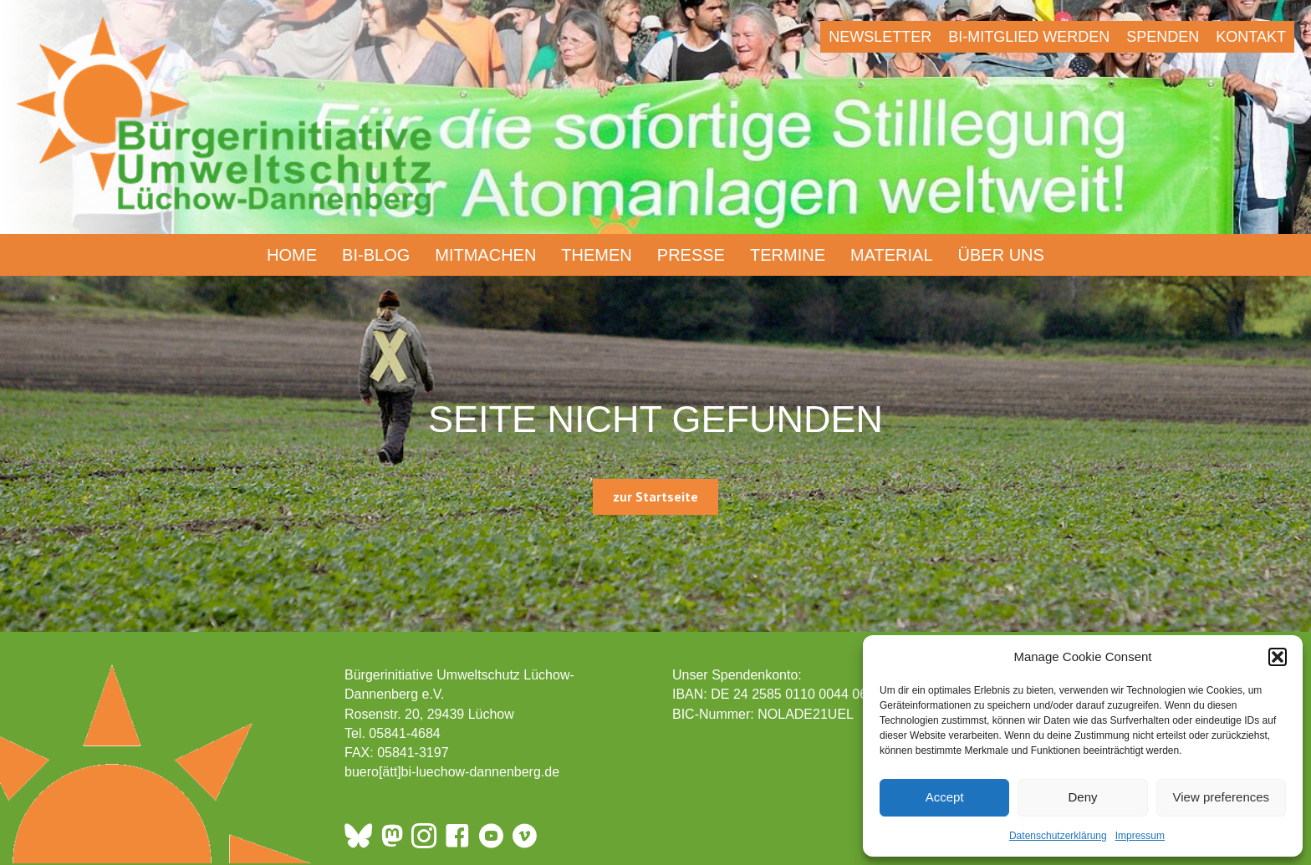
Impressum (1140, 836)
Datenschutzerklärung (1058, 836)
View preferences (1221, 797)
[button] (1277, 657)
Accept (945, 797)
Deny (1082, 797)
